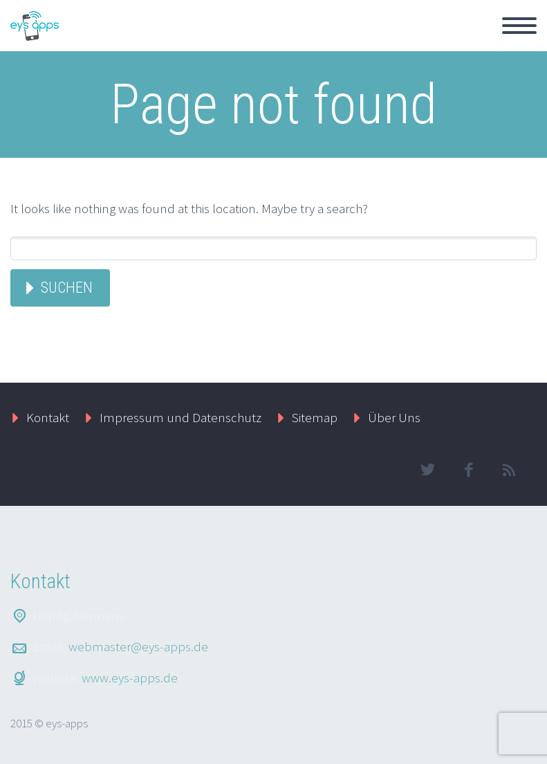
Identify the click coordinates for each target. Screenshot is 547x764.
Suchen (67, 287)
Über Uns (394, 417)
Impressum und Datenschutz (180, 417)
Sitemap (314, 417)
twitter (427, 470)
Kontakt (47, 417)
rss (509, 470)
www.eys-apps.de (130, 677)
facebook (468, 470)
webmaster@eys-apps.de (138, 646)
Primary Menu (519, 25)
